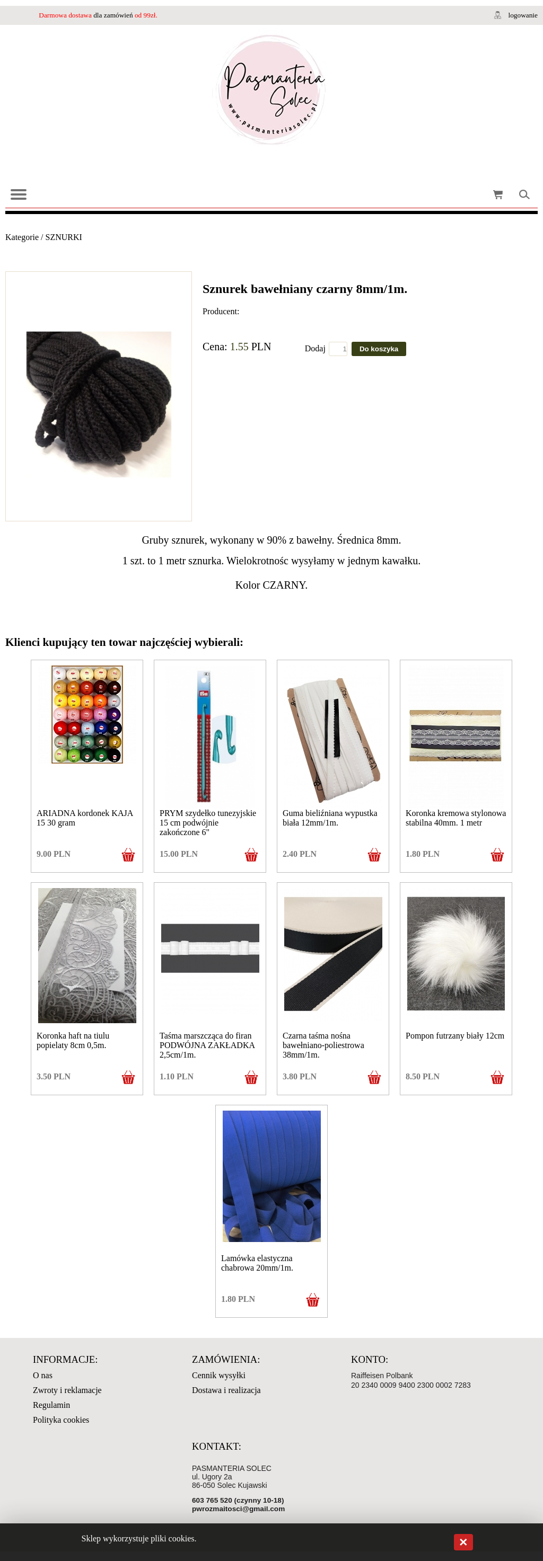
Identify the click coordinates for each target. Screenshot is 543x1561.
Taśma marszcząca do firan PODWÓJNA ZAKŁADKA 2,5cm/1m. (207, 1045)
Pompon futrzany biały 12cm (455, 1035)
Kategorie (22, 237)
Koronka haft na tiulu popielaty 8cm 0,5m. (73, 1040)
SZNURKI (64, 237)
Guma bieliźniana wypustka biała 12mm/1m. (330, 818)
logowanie (523, 15)
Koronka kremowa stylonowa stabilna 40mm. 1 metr (456, 818)
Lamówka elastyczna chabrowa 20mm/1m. (257, 1263)
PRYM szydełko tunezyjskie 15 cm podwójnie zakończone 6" (208, 823)
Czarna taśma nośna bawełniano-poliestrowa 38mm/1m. (323, 1045)
